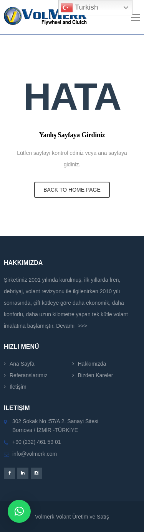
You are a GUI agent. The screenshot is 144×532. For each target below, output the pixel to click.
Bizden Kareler (95, 375)
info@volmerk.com (34, 454)
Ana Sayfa (22, 364)
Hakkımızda (92, 364)
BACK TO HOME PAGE (72, 190)
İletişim (18, 387)
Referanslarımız (29, 375)
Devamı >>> (71, 326)
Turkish (79, 8)
